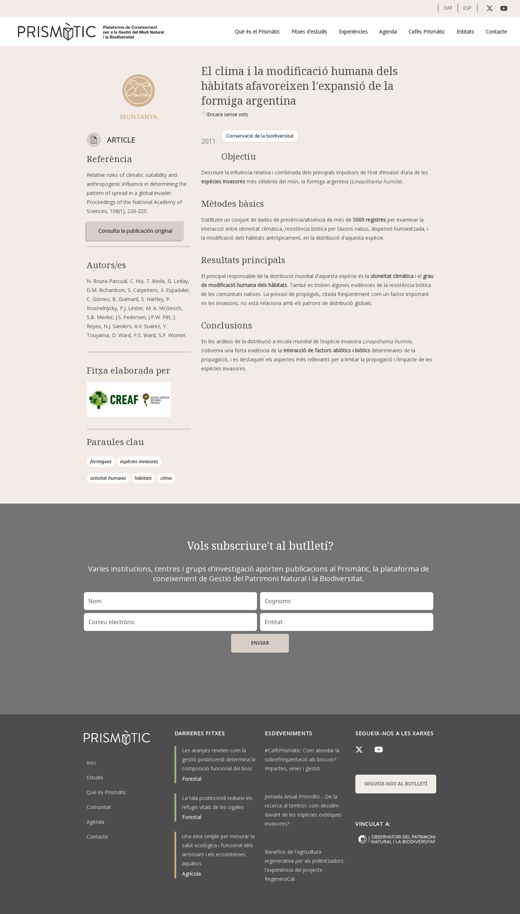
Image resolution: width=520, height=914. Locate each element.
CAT (448, 8)
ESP (467, 8)
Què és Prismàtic (106, 792)
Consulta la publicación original (135, 230)
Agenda (388, 31)
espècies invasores (139, 461)
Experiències (353, 31)
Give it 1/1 (204, 113)
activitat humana (108, 478)
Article (121, 140)
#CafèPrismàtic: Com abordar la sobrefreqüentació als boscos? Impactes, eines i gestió (302, 759)
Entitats (465, 31)
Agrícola (191, 873)
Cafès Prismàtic (426, 31)
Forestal (191, 778)
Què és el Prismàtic (257, 31)
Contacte (496, 31)
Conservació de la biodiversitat (260, 135)
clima (166, 478)
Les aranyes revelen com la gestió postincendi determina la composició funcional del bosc (218, 759)
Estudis (95, 777)
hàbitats (143, 478)
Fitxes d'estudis (309, 31)
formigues (101, 461)
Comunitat (99, 807)
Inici (91, 762)
